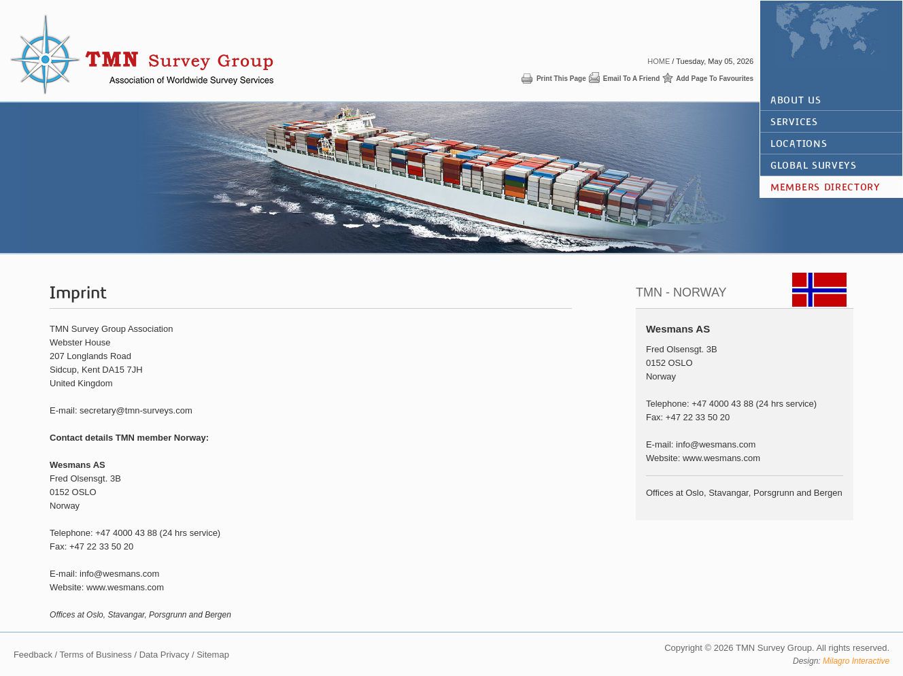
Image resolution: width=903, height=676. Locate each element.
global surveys (813, 165)
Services (794, 122)
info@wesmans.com (119, 574)
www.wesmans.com (125, 587)
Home (658, 61)
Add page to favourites (714, 78)
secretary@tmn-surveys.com (136, 410)
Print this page (561, 78)
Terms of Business (96, 654)
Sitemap (213, 654)
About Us (795, 100)
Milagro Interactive (856, 661)
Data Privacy (164, 654)
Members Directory (825, 187)
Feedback (33, 654)
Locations (798, 143)
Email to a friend (631, 78)
